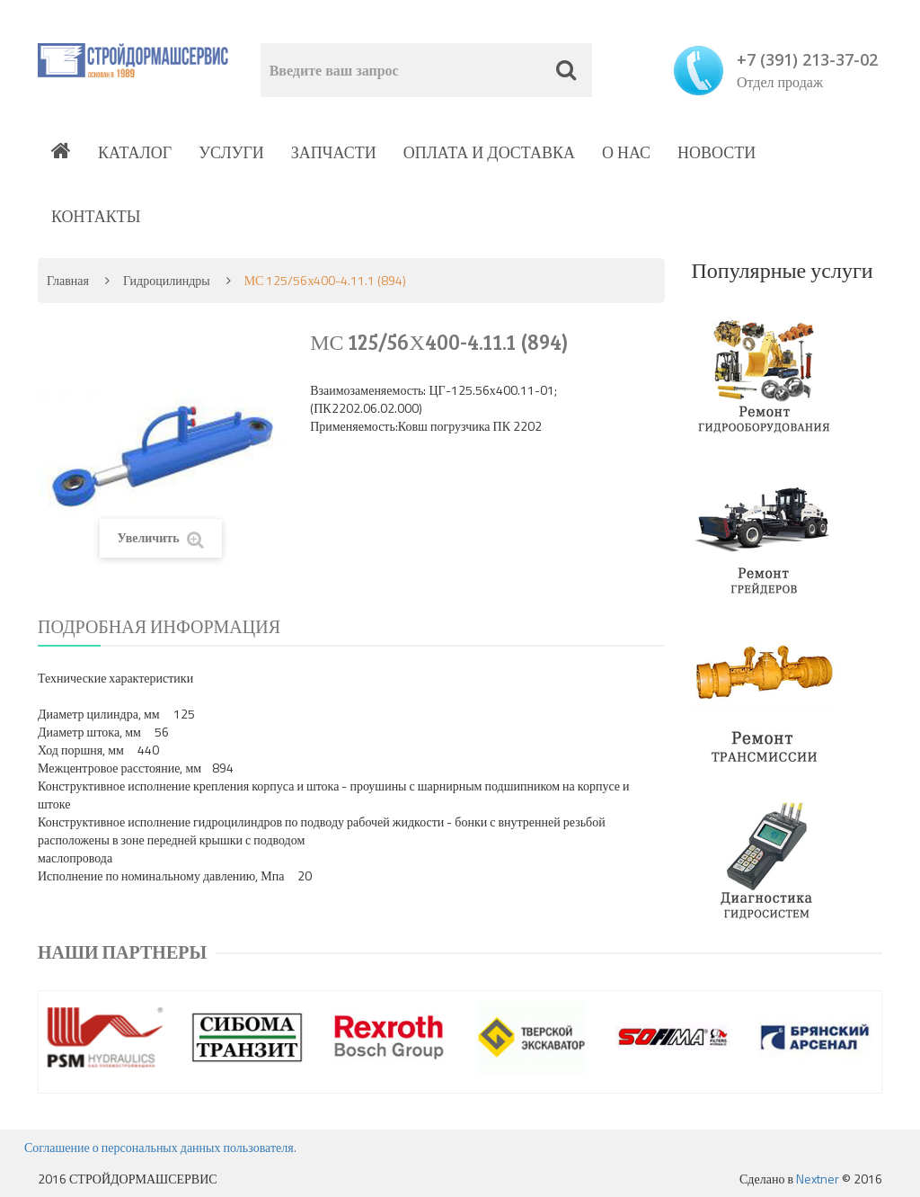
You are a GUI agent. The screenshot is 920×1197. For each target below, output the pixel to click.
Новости (716, 152)
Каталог (135, 152)
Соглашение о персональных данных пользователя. (160, 1147)
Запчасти (333, 152)
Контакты (95, 216)
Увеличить (161, 538)
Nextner (817, 1178)
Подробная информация (159, 626)
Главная (68, 280)
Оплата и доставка (489, 152)
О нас (626, 152)
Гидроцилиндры (166, 280)
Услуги (231, 152)
